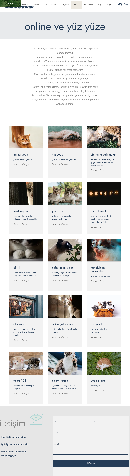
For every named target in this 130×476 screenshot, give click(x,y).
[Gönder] (91, 463)
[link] (26, 154)
